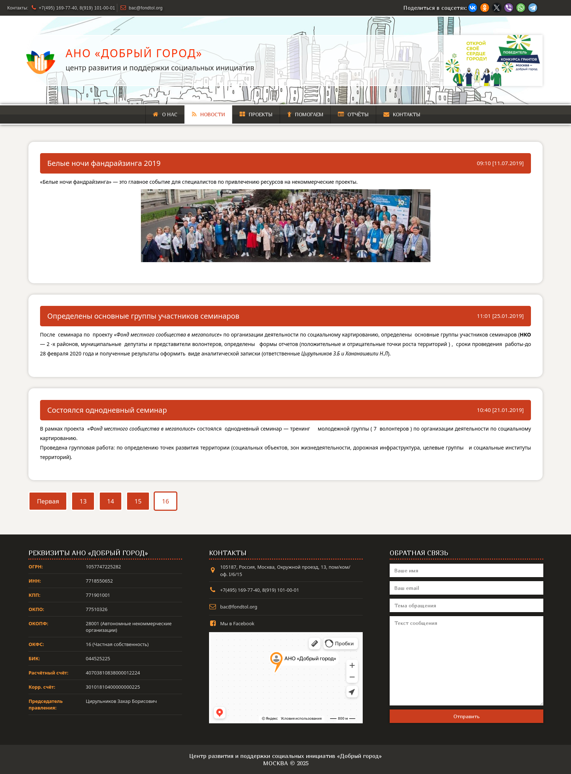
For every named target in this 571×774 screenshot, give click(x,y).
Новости (208, 114)
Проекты (256, 114)
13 (82, 501)
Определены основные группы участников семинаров (143, 316)
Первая (48, 501)
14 (110, 501)
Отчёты (353, 114)
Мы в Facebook (237, 623)
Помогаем (305, 114)
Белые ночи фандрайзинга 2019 (104, 163)
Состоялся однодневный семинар (107, 410)
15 (137, 501)
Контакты (402, 114)
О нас (165, 114)
